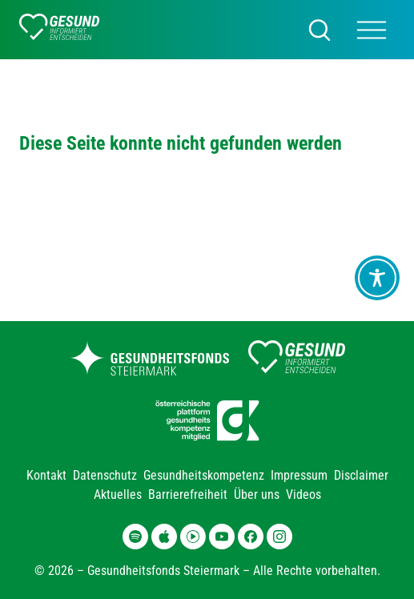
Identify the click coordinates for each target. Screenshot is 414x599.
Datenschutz (105, 475)
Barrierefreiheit (187, 494)
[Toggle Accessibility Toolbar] (377, 278)
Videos (303, 494)
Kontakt (46, 475)
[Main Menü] (371, 30)
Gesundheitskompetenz (203, 475)
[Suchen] (319, 29)
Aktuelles (118, 494)
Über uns (256, 494)
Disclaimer (361, 475)
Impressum (299, 475)
